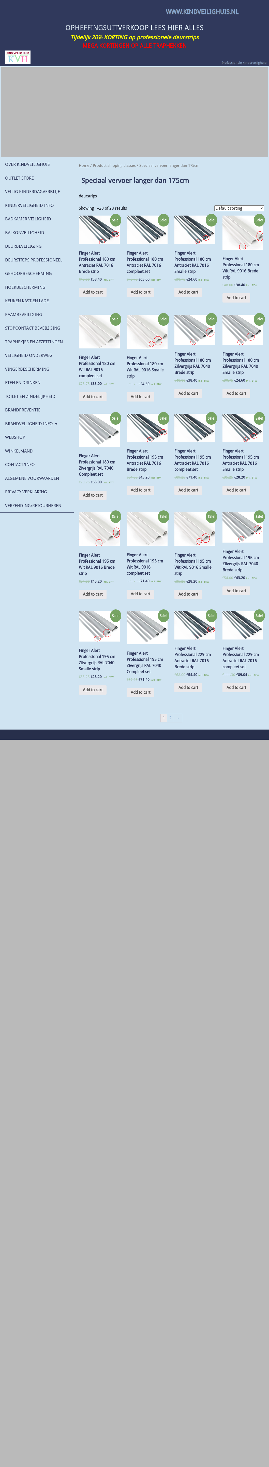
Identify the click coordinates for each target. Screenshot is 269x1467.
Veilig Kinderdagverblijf (32, 191)
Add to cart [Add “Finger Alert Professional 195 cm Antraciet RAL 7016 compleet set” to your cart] (188, 490)
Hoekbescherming (25, 287)
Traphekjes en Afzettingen (34, 341)
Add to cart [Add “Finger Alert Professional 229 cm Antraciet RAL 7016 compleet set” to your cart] (236, 687)
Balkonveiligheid (24, 232)
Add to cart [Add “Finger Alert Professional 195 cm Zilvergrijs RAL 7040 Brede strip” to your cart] (236, 590)
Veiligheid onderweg (28, 355)
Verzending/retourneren (33, 505)
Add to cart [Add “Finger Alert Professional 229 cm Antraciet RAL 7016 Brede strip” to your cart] (188, 687)
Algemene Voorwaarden (32, 478)
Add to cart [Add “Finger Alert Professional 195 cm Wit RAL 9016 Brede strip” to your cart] (92, 594)
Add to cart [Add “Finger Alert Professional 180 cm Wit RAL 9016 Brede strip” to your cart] (236, 297)
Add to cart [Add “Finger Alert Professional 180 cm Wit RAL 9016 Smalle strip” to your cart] (140, 396)
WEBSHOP (15, 437)
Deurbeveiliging (23, 246)
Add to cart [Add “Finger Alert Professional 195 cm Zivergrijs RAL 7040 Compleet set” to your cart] (140, 692)
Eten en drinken (22, 382)
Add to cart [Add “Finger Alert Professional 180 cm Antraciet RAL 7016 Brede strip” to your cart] (92, 292)
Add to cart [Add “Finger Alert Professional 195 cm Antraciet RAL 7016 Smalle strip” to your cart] (236, 490)
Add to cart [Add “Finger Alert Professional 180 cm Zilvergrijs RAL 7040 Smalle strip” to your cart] (236, 393)
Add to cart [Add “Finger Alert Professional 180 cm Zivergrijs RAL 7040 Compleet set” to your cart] (92, 495)
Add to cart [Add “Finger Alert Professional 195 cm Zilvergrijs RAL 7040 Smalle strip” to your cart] (92, 689)
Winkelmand (19, 451)
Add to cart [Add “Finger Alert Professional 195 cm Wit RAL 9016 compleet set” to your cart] (140, 594)
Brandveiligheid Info (29, 423)
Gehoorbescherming (28, 273)
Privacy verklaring (26, 491)
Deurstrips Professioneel (33, 259)
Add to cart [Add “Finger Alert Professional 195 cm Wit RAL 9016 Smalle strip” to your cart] (188, 594)
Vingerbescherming (27, 369)
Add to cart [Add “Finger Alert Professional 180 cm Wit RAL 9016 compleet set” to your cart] (92, 396)
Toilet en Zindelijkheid (30, 396)
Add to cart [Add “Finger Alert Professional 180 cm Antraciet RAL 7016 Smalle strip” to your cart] (188, 292)
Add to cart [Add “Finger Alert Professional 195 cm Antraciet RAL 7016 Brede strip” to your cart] (140, 490)
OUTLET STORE (19, 178)
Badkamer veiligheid (28, 218)
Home (84, 165)
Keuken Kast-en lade (27, 300)
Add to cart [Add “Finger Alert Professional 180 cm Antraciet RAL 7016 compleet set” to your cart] (140, 292)
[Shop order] (239, 208)
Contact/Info (20, 464)
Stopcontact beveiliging (32, 328)
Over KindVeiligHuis (27, 164)
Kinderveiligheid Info (29, 205)
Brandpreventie (22, 409)
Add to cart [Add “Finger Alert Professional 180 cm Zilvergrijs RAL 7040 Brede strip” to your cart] (188, 393)
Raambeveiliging (23, 314)
